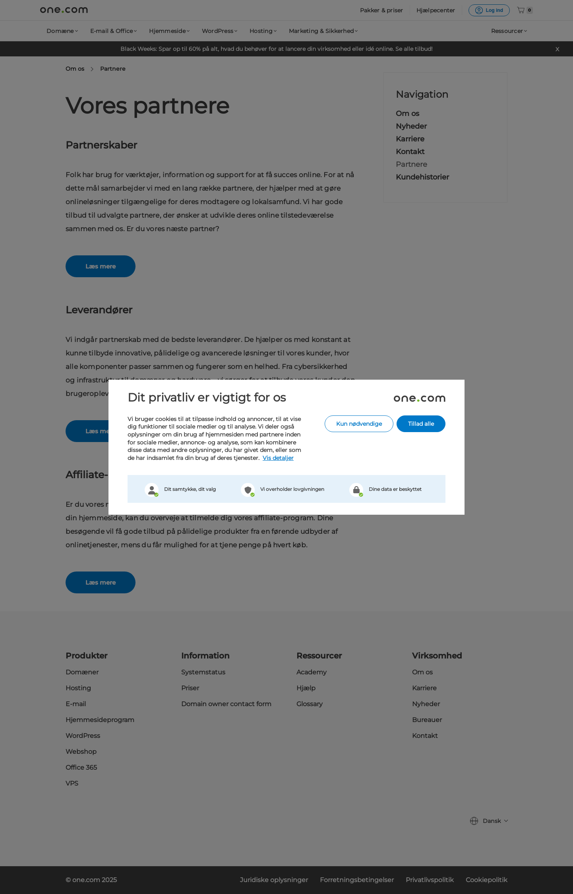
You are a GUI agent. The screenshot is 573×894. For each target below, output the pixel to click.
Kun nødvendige (359, 423)
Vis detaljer (278, 457)
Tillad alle (421, 423)
